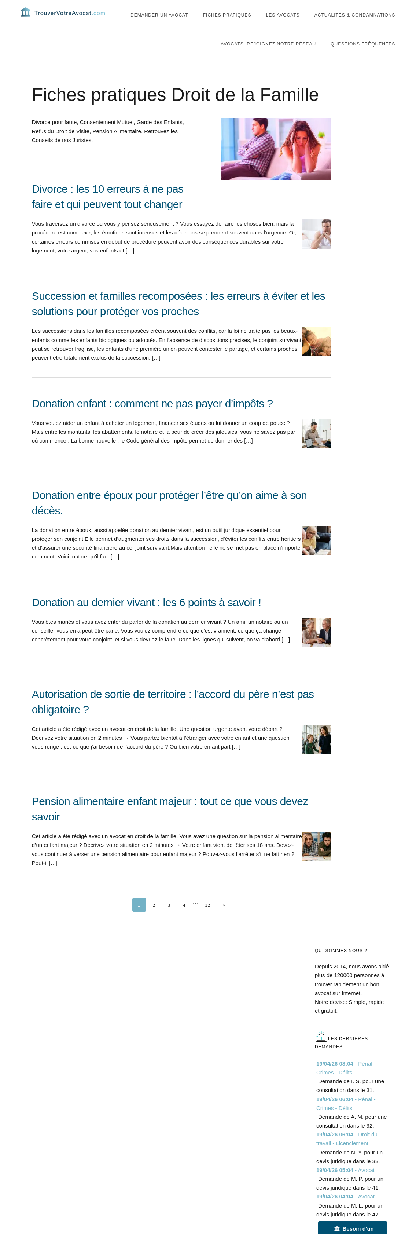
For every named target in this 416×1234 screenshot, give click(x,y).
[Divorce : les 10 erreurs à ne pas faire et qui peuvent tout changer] (181, 236)
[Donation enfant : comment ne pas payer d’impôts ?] (181, 443)
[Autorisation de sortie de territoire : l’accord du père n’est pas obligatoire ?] (181, 742)
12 (207, 918)
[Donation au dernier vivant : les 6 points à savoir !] (181, 642)
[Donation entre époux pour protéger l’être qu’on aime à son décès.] (181, 543)
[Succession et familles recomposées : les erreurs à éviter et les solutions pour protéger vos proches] (181, 344)
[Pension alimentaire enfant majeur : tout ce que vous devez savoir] (181, 849)
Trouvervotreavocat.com (65, 18)
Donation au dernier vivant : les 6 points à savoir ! (146, 615)
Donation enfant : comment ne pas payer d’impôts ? (152, 416)
